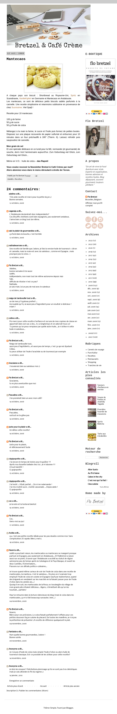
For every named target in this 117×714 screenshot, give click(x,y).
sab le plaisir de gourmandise (21, 231)
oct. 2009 (92, 296)
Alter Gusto (93, 470)
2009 (90, 285)
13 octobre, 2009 (16, 370)
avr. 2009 (92, 318)
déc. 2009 (92, 289)
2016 (90, 259)
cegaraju (12, 211)
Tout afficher (104, 487)
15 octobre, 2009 (16, 451)
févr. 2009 (92, 325)
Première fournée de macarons (102, 411)
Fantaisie (13, 632)
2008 (90, 333)
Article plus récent (15, 686)
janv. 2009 (92, 329)
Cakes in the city (95, 477)
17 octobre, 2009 (16, 525)
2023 (90, 241)
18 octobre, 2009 (16, 542)
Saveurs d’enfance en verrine (102, 387)
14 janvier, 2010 (15, 675)
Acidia (11, 533)
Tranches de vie (94, 365)
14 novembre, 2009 (17, 658)
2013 (90, 270)
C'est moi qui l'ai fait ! (97, 480)
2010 (90, 282)
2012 (90, 274)
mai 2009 (92, 314)
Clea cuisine (93, 484)
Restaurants (93, 359)
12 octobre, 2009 (16, 203)
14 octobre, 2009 (16, 402)
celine (11, 318)
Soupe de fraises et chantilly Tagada (101, 400)
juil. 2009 (92, 307)
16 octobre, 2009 (16, 493)
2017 (90, 255)
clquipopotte (14, 459)
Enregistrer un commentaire (21, 681)
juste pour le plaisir (17, 427)
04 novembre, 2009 (17, 601)
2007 (90, 337)
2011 (90, 278)
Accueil (43, 686)
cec (10, 501)
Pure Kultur (92, 353)
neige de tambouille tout (20, 298)
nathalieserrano (16, 246)
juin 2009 (92, 310)
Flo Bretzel (13, 265)
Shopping (92, 362)
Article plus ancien (71, 686)
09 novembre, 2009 (17, 641)
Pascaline (13, 395)
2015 (90, 263)
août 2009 (92, 303)
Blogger (69, 708)
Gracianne (13, 363)
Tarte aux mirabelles (102, 435)
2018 (90, 252)
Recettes (18, 179)
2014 (90, 267)
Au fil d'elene (93, 473)
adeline (12, 194)
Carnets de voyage (96, 350)
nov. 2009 (92, 292)
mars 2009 (92, 321)
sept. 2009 (92, 300)
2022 (90, 244)
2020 (90, 248)
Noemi (12, 550)
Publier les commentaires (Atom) (33, 691)
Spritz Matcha (100, 423)
